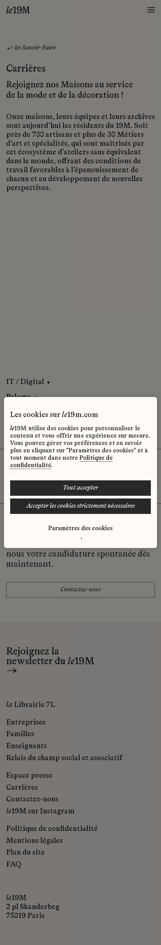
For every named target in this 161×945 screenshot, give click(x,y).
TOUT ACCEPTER (80, 488)
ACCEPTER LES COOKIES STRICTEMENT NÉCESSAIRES (80, 506)
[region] (80, 472)
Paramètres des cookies (80, 529)
